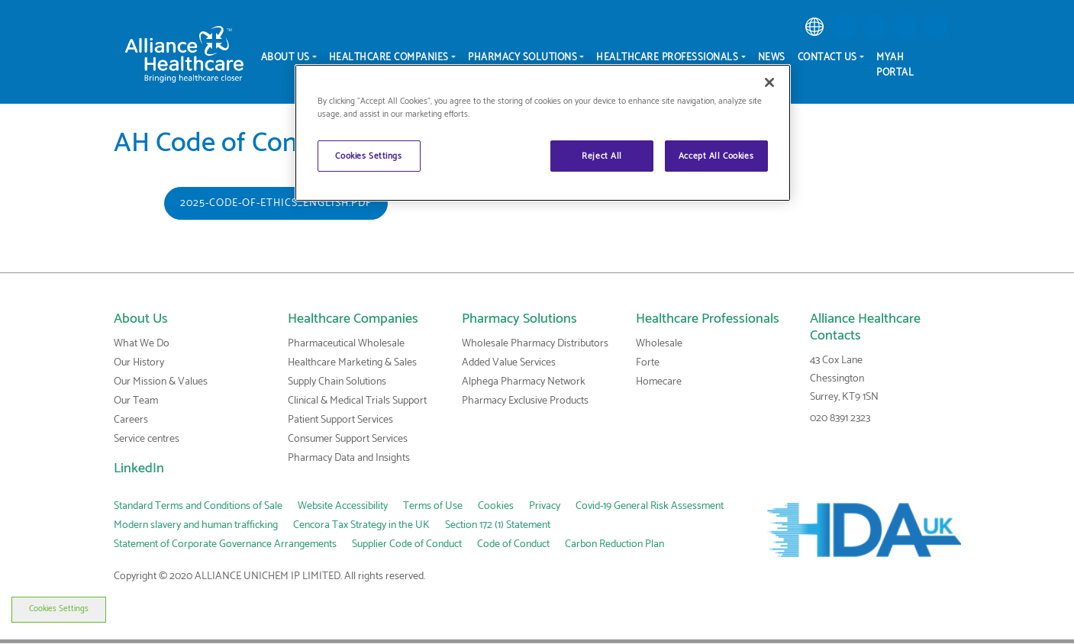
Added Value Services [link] (509, 363)
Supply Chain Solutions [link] (337, 382)
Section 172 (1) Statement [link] (497, 525)
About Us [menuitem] (285, 58)
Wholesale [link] (659, 344)
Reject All (602, 156)
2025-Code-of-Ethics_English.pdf (276, 203)
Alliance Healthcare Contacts (865, 327)
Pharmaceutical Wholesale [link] (346, 344)
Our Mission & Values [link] (161, 382)
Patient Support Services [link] (340, 420)
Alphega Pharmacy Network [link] (523, 382)
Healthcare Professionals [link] (707, 319)
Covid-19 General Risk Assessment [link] (650, 506)
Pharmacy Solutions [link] (519, 319)
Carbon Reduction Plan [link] (614, 544)
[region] (543, 132)
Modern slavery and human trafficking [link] (196, 525)
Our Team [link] (136, 401)
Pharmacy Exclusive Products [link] (525, 401)
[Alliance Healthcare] (184, 53)
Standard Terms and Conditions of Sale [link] (198, 506)
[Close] (769, 82)
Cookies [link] (496, 506)
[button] (845, 27)
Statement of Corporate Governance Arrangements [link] (225, 544)
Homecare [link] (659, 382)
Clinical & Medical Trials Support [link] (357, 401)
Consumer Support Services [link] (348, 439)
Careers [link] (131, 420)
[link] (814, 27)
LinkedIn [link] (139, 468)
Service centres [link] (146, 439)
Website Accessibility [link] (343, 506)
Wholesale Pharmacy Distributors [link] (535, 344)
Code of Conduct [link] (513, 544)
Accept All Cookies (716, 156)
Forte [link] (648, 363)
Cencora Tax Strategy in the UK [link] (361, 525)
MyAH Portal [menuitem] (895, 65)
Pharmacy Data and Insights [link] (349, 458)
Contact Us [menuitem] (827, 58)
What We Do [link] (141, 344)
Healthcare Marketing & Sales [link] (352, 363)
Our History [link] (139, 363)
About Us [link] (141, 319)
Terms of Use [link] (433, 506)
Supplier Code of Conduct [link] (407, 544)
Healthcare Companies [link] (353, 319)
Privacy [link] (544, 506)
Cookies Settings (47, 609)
